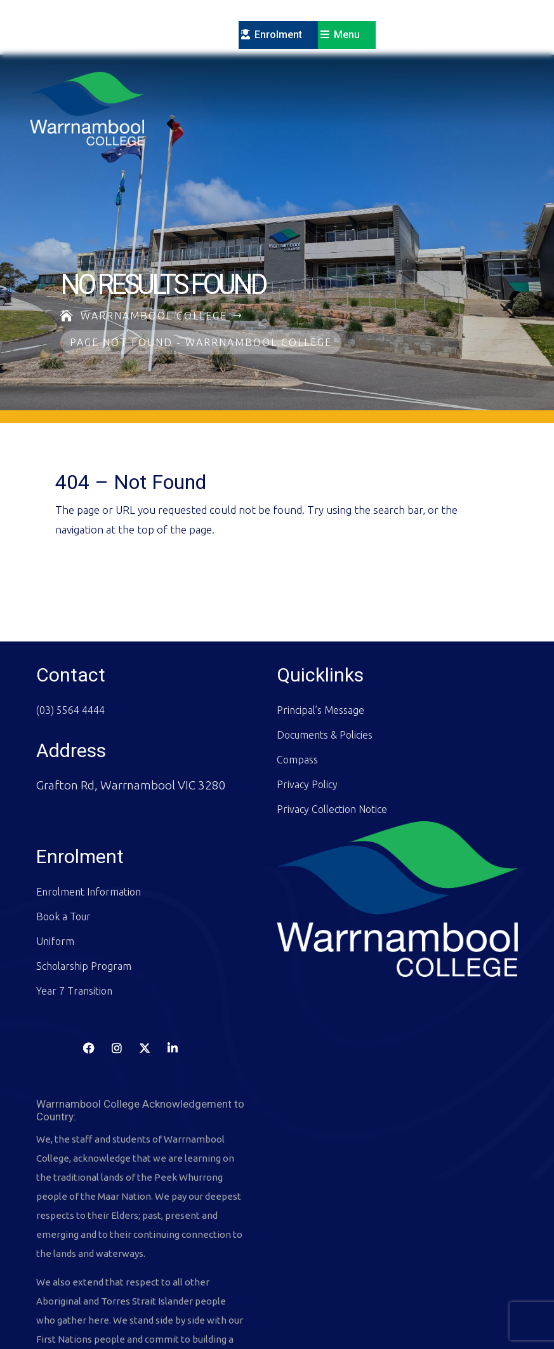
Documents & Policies (325, 680)
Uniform (55, 886)
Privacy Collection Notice (332, 754)
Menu (347, 35)
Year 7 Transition (74, 936)
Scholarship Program (83, 911)
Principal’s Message (320, 655)
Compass (297, 705)
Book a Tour (63, 862)
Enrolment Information (88, 837)
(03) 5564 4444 (70, 655)
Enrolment (278, 35)
